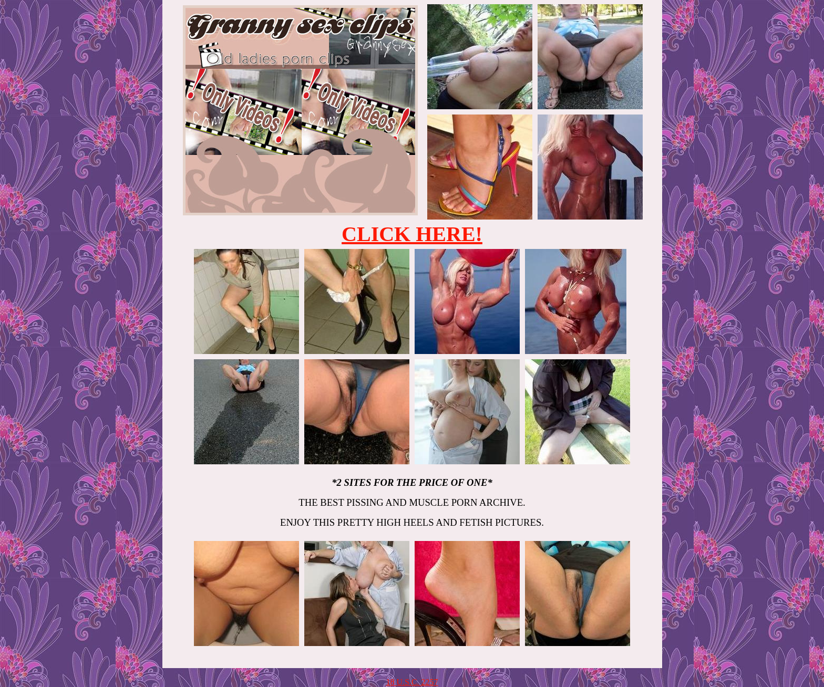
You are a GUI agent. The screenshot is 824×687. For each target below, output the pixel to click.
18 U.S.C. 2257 (412, 682)
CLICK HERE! (412, 234)
